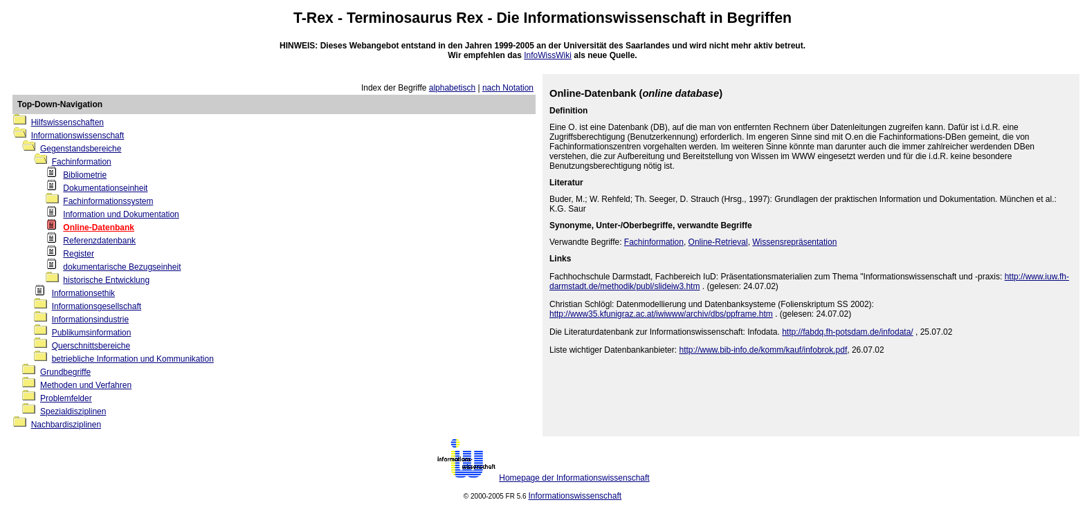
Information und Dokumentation (121, 214)
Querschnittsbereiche (91, 346)
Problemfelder (66, 398)
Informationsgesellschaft (96, 306)
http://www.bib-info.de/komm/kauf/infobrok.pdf (763, 350)
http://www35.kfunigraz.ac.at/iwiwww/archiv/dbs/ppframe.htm (661, 314)
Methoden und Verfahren (85, 385)
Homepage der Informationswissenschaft (574, 478)
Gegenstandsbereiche (80, 149)
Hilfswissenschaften (67, 122)
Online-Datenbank (98, 227)
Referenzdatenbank (99, 241)
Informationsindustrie (90, 319)
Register (78, 254)
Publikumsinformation (91, 332)
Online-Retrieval (718, 242)
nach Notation (508, 88)
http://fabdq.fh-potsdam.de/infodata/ (847, 332)
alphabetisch (452, 88)
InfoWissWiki (548, 55)
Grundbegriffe (65, 372)
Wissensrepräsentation (794, 242)
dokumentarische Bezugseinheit (122, 267)
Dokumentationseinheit (105, 188)
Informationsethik (83, 293)
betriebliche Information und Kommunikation (133, 359)
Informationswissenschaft (615, 18)
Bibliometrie (85, 175)
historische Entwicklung (106, 280)
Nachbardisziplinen (66, 424)
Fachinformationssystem (108, 201)
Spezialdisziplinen (73, 411)
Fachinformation (81, 162)
